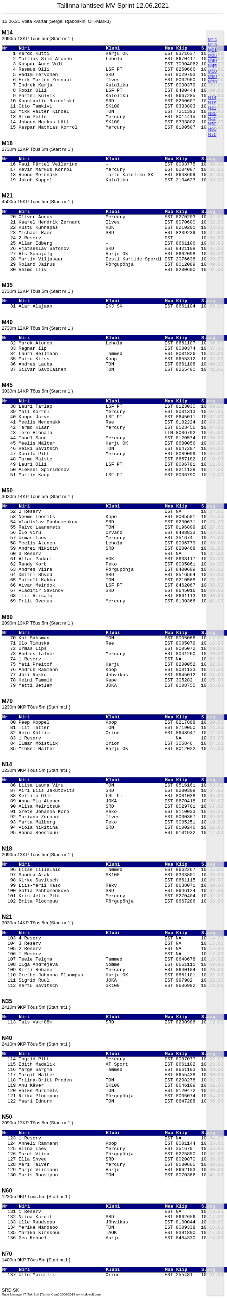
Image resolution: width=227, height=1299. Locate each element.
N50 (212, 124)
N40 (212, 118)
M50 (212, 71)
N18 (212, 102)
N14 (212, 97)
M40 (212, 60)
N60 (212, 129)
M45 (212, 66)
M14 (212, 39)
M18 (212, 44)
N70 (212, 134)
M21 (212, 50)
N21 (212, 108)
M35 (212, 55)
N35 (212, 113)
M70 (212, 81)
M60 (212, 76)
